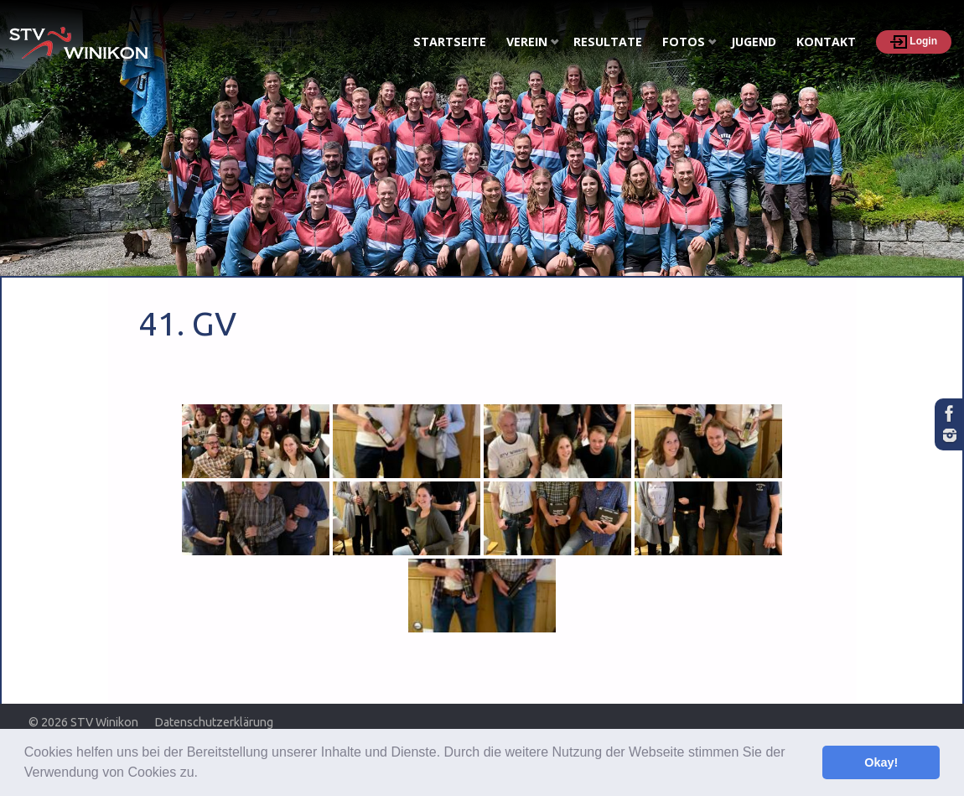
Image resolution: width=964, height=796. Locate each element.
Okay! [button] (881, 762)
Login (913, 42)
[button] (203, 774)
